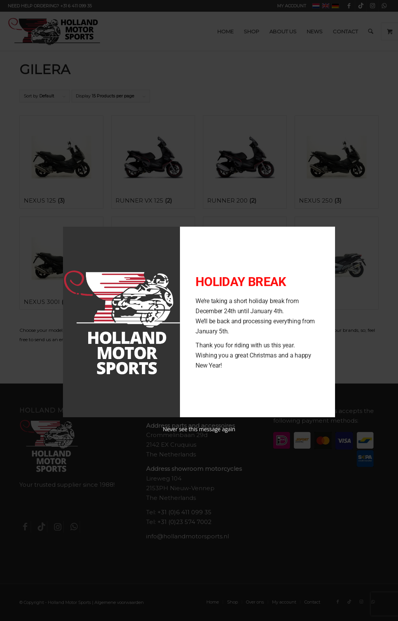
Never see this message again (199, 429)
